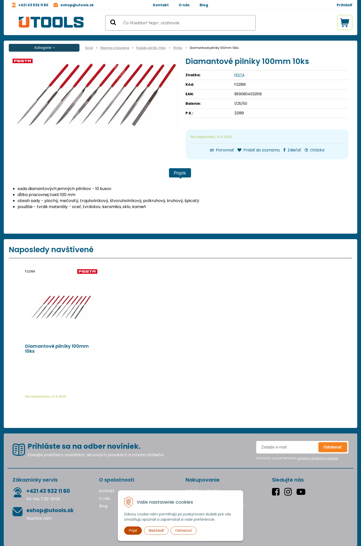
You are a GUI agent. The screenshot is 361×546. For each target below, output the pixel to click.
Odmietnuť (183, 530)
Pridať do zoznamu (258, 150)
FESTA (239, 74)
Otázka (314, 150)
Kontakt (161, 5)
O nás (184, 5)
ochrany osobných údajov (317, 458)
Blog (204, 5)
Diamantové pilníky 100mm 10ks (57, 349)
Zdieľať (292, 150)
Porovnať (222, 150)
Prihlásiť (344, 5)
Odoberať (333, 447)
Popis (180, 173)
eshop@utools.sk (77, 5)
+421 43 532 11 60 (33, 5)
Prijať (133, 530)
